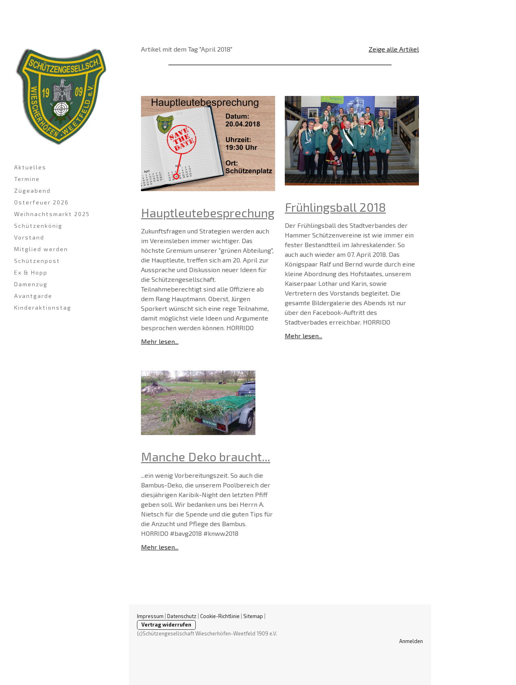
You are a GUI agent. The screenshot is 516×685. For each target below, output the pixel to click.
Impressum (150, 616)
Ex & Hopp (31, 272)
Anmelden (411, 641)
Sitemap (253, 616)
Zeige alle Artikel (394, 49)
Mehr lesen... (159, 341)
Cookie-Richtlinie (220, 616)
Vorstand (29, 237)
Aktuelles (30, 167)
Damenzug (31, 284)
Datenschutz (182, 616)
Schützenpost (37, 260)
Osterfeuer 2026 (41, 202)
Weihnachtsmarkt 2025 (52, 213)
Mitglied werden (41, 249)
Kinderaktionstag (42, 307)
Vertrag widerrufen (166, 624)
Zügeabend (32, 190)
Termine (27, 178)
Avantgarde (33, 295)
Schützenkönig (38, 225)
